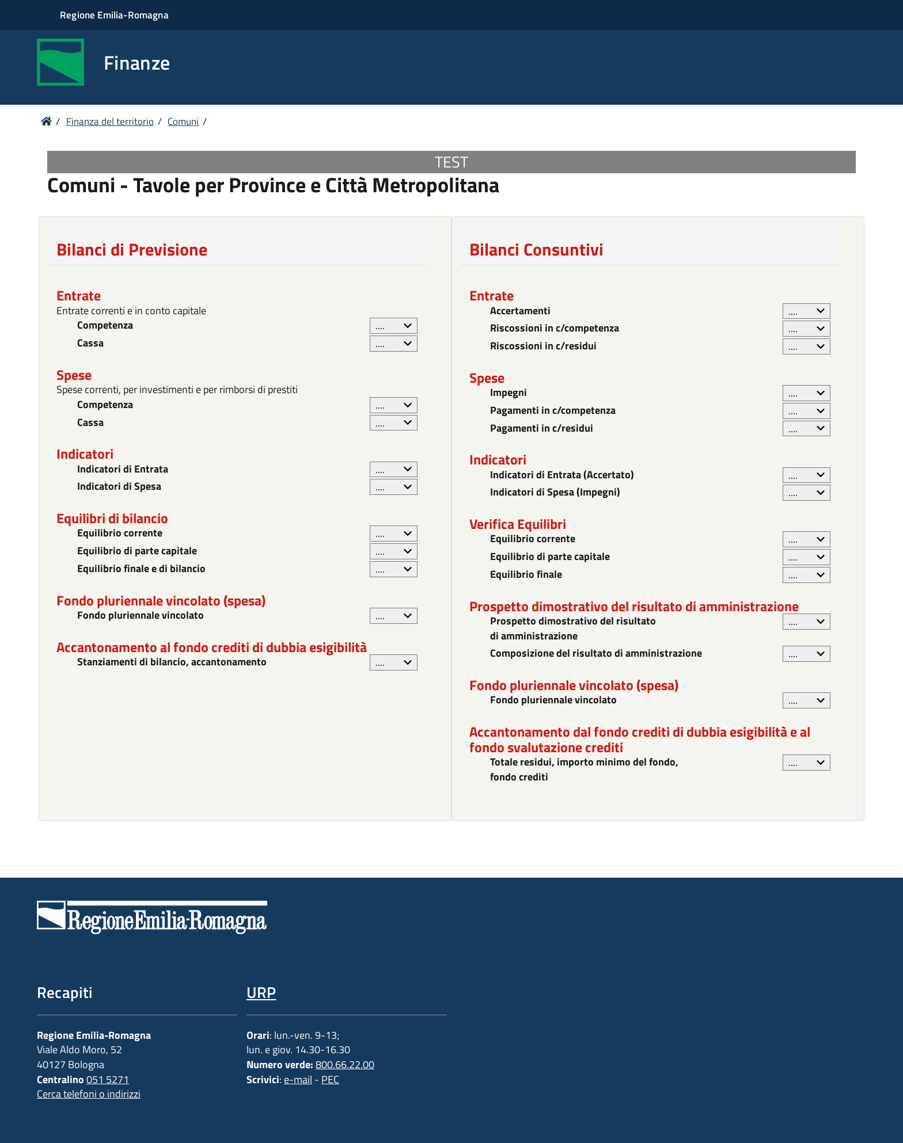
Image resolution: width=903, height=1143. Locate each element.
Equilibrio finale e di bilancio (141, 568)
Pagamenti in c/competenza (553, 410)
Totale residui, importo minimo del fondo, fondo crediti (584, 769)
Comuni (183, 121)
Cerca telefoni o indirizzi (89, 1094)
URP (261, 992)
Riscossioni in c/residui (543, 345)
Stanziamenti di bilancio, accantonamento (172, 661)
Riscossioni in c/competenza (554, 328)
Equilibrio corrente (119, 532)
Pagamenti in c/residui (541, 428)
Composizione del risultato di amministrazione (596, 653)
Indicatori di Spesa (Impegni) (555, 492)
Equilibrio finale (526, 574)
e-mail (298, 1079)
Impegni (508, 392)
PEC (330, 1079)
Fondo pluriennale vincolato (140, 615)
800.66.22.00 (345, 1064)
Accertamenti (520, 310)
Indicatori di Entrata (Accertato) (562, 474)
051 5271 (107, 1079)
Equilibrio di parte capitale (137, 550)
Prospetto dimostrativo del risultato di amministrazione (573, 628)
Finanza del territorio (110, 121)
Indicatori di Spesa (119, 486)
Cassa (90, 343)
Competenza (105, 325)
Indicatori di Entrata (122, 469)
